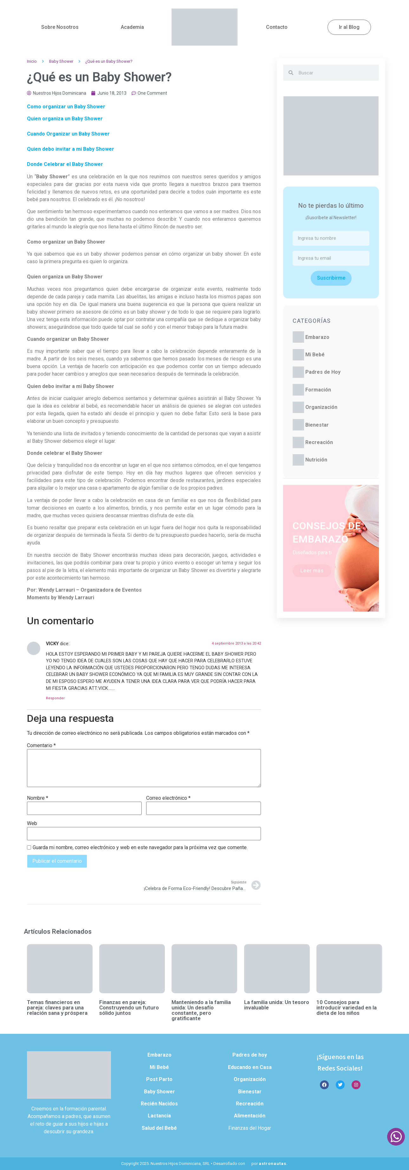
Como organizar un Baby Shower (66, 107)
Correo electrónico (168, 798)
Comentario (41, 745)
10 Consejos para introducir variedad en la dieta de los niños (346, 1007)
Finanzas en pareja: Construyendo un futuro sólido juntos (129, 1007)
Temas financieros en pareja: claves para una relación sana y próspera (57, 1007)
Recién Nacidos (159, 1104)
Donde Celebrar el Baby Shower (65, 164)
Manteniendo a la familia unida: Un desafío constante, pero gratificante (201, 1010)
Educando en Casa (250, 1067)
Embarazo (317, 337)
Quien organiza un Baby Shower (65, 119)
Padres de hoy (249, 1055)
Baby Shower (61, 61)
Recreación (319, 442)
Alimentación (249, 1116)
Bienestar (317, 425)
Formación (318, 390)
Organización (321, 407)
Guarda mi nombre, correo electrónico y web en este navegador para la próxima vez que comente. (140, 847)
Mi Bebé (315, 355)
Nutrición (316, 460)
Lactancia (159, 1116)
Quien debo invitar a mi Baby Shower (70, 149)
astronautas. (273, 1163)
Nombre (37, 798)
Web (32, 823)
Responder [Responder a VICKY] (55, 698)
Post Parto (159, 1079)
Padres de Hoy (323, 372)
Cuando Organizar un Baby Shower (68, 134)
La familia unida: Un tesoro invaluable (276, 1005)
